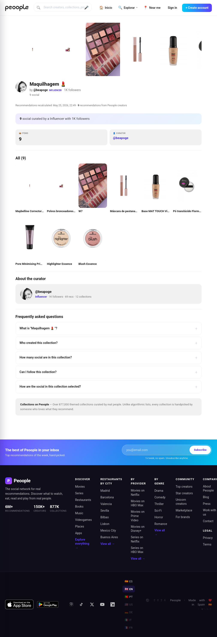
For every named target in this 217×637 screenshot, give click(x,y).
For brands (183, 517)
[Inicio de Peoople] (17, 7)
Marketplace (184, 510)
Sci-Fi (158, 510)
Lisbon (104, 524)
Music (79, 513)
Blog (206, 497)
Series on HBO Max (137, 550)
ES (129, 581)
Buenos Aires (109, 537)
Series (79, 493)
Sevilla (104, 510)
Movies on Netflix (138, 492)
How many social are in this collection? (108, 357)
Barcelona (107, 497)
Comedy (159, 497)
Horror (158, 517)
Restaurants (83, 500)
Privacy (207, 538)
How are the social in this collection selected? (108, 387)
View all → (107, 544)
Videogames (83, 520)
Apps (78, 533)
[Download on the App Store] (19, 604)
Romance (160, 524)
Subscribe (200, 449)
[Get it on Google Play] (48, 604)
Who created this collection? (108, 343)
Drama (158, 490)
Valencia (106, 504)
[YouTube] (102, 604)
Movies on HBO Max (138, 503)
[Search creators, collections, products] (63, 7)
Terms (207, 544)
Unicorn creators (181, 502)
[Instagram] (71, 604)
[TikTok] (81, 604)
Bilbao (104, 517)
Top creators (184, 486)
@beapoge (40, 90)
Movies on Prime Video (138, 516)
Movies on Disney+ (138, 529)
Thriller (159, 504)
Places (79, 526)
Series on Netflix (137, 539)
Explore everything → (82, 544)
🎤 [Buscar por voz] (86, 8)
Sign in (172, 7)
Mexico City (108, 530)
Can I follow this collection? (108, 372)
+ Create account (196, 7)
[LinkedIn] (112, 604)
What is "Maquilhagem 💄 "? (108, 328)
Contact (208, 521)
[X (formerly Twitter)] (92, 604)
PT (129, 596)
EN (129, 589)
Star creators (184, 493)
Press (206, 503)
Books (79, 506)
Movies (80, 486)
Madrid (105, 490)
